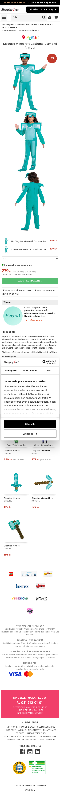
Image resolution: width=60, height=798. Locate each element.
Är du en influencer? (29, 730)
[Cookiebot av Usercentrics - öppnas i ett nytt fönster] (42, 362)
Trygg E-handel (47, 740)
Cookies (20, 733)
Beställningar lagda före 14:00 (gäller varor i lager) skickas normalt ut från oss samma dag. (30, 643)
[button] (56, 17)
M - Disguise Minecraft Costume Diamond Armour (30, 241)
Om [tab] (49, 370)
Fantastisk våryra (14, 2)
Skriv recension (44, 290)
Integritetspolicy (36, 733)
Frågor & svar (27, 727)
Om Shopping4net (48, 736)
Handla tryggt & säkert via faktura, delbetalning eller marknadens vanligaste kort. (30, 669)
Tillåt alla (30, 424)
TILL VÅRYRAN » (33, 320)
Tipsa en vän (11, 294)
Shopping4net (8, 24)
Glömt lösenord (46, 727)
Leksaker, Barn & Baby (27, 24)
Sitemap (42, 785)
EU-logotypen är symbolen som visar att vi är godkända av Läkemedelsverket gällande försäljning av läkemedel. (30, 654)
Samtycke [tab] (10, 370)
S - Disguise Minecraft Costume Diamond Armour (30, 249)
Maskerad (14, 27)
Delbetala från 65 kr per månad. (17, 274)
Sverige (30, 790)
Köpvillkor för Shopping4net (20, 736)
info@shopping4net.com (30, 713)
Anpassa (30, 433)
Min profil (12, 727)
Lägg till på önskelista (17, 290)
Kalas (4, 27)
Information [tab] (30, 370)
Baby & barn (45, 24)
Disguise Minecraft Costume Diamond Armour (21, 30)
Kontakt (11, 730)
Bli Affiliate (49, 730)
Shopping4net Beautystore (21, 740)
